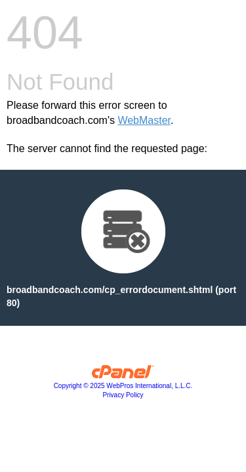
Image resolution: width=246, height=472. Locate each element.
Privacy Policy (122, 395)
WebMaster (144, 120)
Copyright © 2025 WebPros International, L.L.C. (123, 385)
